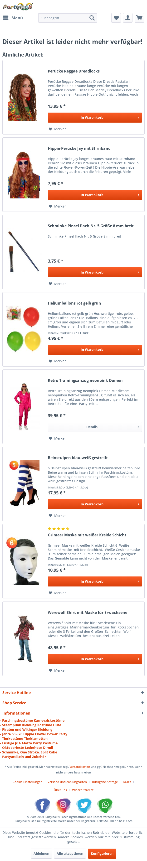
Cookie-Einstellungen (27, 782)
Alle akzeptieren (70, 853)
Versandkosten (79, 767)
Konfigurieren (102, 853)
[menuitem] (12, 18)
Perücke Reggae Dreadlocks (74, 71)
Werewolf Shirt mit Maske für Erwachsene (87, 612)
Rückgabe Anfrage (105, 782)
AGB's (127, 782)
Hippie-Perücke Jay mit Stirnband (79, 148)
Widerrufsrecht (82, 790)
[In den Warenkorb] (95, 118)
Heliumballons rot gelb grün (74, 303)
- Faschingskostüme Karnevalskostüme (32, 720)
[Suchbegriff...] (67, 18)
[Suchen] (92, 18)
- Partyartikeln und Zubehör (23, 756)
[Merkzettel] (116, 18)
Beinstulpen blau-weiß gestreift (78, 457)
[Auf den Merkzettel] (58, 129)
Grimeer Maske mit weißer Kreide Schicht (87, 535)
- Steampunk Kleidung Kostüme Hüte (30, 725)
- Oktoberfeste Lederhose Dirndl (26, 747)
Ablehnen (41, 853)
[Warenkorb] (139, 18)
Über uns (60, 790)
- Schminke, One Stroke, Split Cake (28, 752)
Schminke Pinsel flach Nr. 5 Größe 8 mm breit (91, 225)
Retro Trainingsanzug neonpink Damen (85, 380)
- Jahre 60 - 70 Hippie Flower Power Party (33, 734)
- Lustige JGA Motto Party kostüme (29, 743)
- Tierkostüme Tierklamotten (24, 738)
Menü (13, 17)
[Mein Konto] (127, 18)
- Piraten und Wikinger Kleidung (26, 729)
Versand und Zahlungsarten (67, 782)
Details (112, 426)
